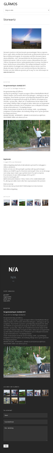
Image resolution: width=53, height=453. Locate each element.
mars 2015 (7, 301)
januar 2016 (7, 299)
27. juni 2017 (7, 88)
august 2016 (7, 297)
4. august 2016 (7, 162)
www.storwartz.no (9, 72)
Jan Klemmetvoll (17, 162)
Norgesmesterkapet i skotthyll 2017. (15, 86)
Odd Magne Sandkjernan (18, 88)
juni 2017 (6, 295)
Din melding (25, 435)
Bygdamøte (7, 159)
